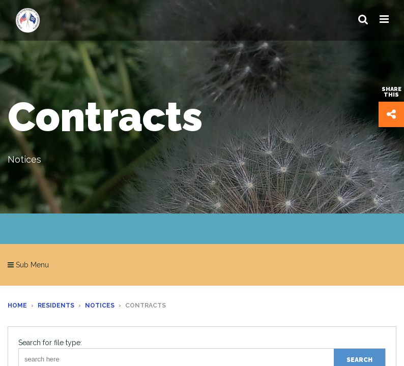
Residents (56, 305)
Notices (99, 305)
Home (17, 305)
